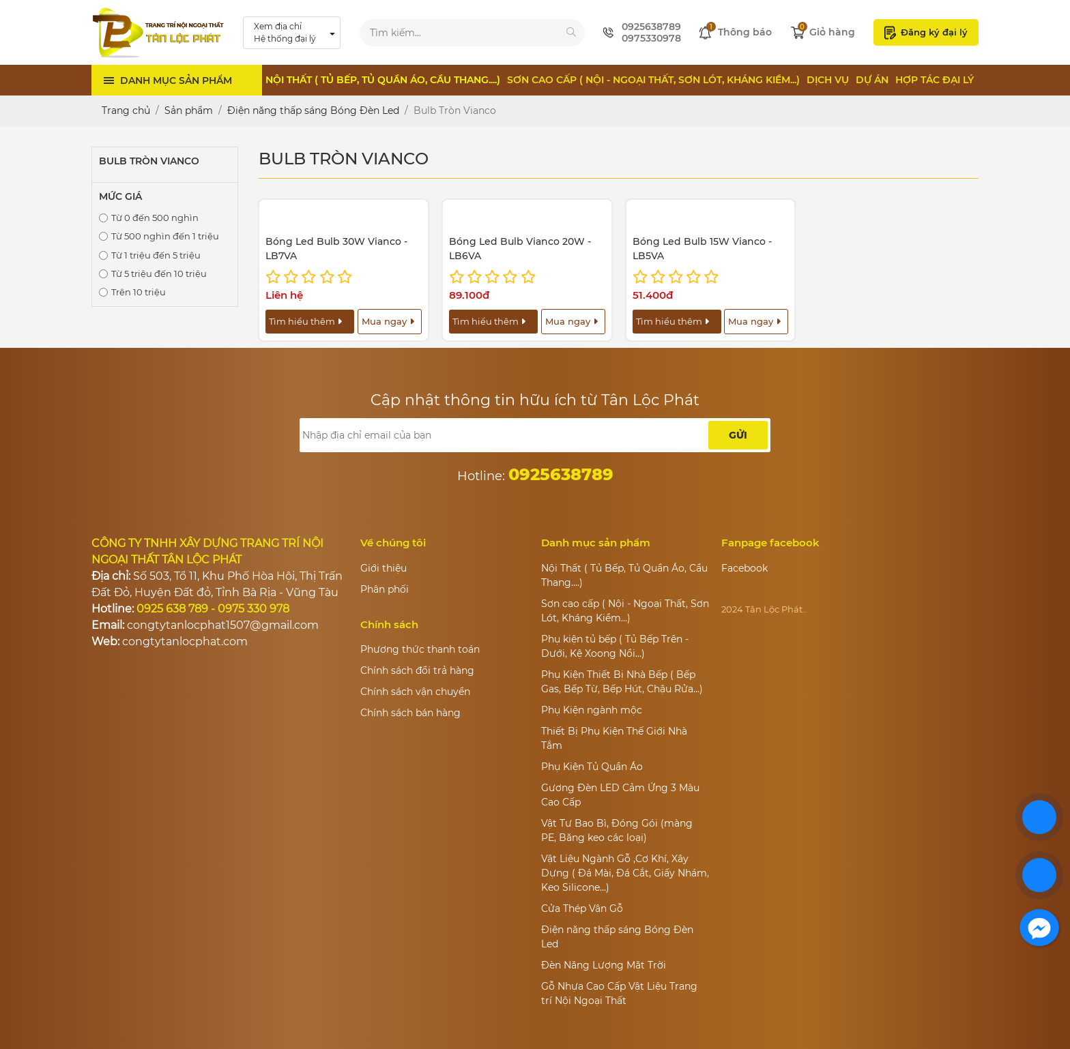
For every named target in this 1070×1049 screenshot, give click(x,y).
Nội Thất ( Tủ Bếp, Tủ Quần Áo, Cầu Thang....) (382, 80)
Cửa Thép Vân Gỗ (582, 908)
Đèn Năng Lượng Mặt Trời (603, 965)
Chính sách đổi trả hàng (417, 670)
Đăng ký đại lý (926, 32)
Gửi (738, 435)
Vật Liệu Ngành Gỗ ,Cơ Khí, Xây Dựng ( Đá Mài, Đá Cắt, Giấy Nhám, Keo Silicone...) (625, 873)
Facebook (744, 568)
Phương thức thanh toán (420, 649)
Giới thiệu (383, 568)
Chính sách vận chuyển (415, 691)
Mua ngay (388, 321)
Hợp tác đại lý (934, 80)
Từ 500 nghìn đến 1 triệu (165, 236)
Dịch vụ (828, 80)
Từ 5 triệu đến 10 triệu (159, 273)
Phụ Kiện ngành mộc (591, 710)
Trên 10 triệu (138, 291)
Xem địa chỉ (285, 33)
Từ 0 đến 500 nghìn (155, 217)
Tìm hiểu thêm (305, 321)
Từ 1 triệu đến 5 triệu (156, 255)
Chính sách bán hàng (410, 713)
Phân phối (384, 589)
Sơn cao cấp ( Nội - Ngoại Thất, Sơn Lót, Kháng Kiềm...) (653, 80)
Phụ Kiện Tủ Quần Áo (592, 766)
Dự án (872, 80)
